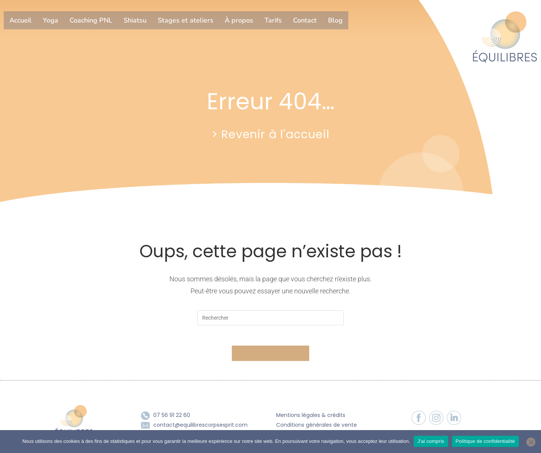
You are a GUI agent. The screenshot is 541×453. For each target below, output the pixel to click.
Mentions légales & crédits (310, 417)
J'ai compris (430, 441)
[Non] (530, 442)
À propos (239, 20)
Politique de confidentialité (485, 441)
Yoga (50, 20)
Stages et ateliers (185, 20)
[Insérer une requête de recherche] (270, 317)
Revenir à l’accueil (270, 356)
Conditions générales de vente (316, 427)
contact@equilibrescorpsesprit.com (200, 427)
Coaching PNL (91, 20)
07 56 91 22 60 (171, 417)
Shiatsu (135, 20)
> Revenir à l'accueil (270, 134)
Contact (305, 20)
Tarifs (273, 20)
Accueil (20, 20)
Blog (335, 20)
